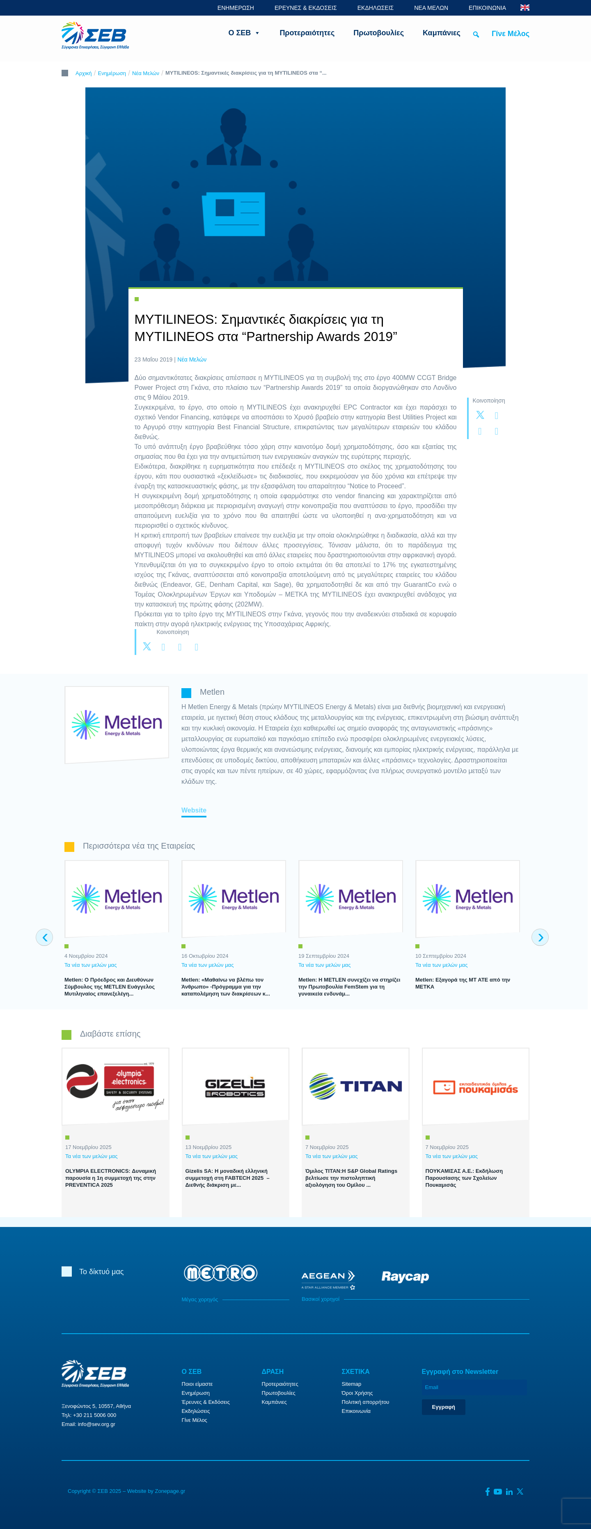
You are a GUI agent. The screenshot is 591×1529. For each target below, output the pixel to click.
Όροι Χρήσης (357, 1393)
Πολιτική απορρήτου (365, 1402)
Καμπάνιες (441, 33)
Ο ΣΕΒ (245, 33)
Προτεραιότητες (306, 33)
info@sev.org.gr (96, 1424)
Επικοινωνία (356, 1411)
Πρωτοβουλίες (378, 33)
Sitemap (352, 1384)
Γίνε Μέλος (510, 34)
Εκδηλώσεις (196, 1411)
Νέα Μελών (145, 73)
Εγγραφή (443, 1407)
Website (193, 810)
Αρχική (84, 73)
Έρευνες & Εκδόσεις (206, 1402)
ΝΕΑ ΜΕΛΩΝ (431, 8)
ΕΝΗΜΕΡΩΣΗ (236, 8)
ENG (524, 8)
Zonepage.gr (170, 1491)
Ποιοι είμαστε (197, 1384)
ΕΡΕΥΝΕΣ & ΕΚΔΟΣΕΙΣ (306, 8)
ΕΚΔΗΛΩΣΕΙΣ (375, 8)
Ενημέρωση (112, 73)
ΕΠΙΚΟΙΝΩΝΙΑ (487, 8)
